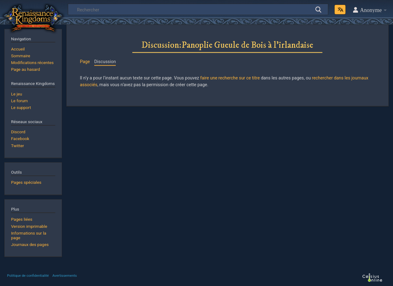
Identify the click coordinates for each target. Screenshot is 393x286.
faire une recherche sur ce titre (230, 78)
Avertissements (64, 275)
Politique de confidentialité (28, 275)
